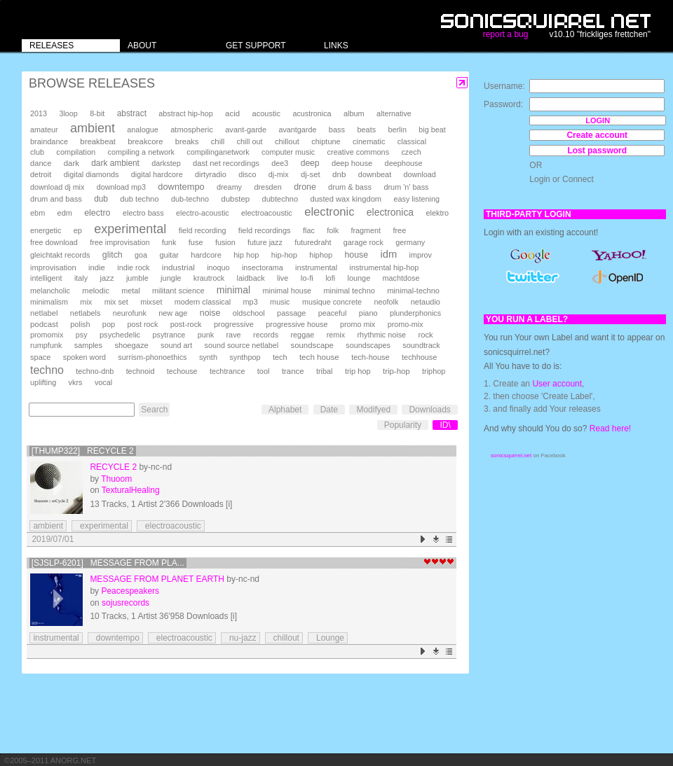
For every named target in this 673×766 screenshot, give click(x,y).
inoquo (218, 267)
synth (208, 357)
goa (141, 255)
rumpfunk (46, 345)
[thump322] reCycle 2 (83, 451)
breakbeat (98, 141)
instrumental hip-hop (384, 267)
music (280, 302)
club (37, 152)
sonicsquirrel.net (511, 455)
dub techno (139, 199)
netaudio (425, 302)
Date (329, 410)
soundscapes (368, 345)
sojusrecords (125, 603)
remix (336, 334)
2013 (38, 113)
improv (420, 255)
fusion (225, 242)
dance (40, 163)
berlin (397, 129)
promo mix (357, 324)
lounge (358, 278)
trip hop (358, 371)
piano (368, 313)
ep (78, 230)
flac (309, 230)
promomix (46, 334)
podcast (44, 324)
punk (206, 334)
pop (108, 324)
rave (233, 334)
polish (80, 324)
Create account (596, 135)
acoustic (266, 113)
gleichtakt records (60, 255)
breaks (187, 141)
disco (247, 174)
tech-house (370, 357)
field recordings (264, 230)
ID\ (445, 425)
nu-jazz (240, 638)
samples (88, 345)
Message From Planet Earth (157, 579)
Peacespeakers (130, 591)
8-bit (97, 113)
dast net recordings (226, 163)
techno (47, 370)
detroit (40, 174)
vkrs (76, 382)
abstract (132, 113)
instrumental (316, 267)
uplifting (43, 382)
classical (411, 141)
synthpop (244, 357)
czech (411, 152)
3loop (68, 113)
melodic (95, 290)
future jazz (265, 242)
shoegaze (131, 345)
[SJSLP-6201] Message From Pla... (108, 563)
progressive (234, 324)
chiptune (325, 141)
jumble (137, 278)
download (420, 174)
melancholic (50, 290)
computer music (288, 152)
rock (425, 334)
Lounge (327, 638)
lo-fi (307, 278)
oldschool (249, 313)
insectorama (262, 267)
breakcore (145, 141)
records (265, 334)
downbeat (374, 174)
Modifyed (373, 410)
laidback (251, 278)
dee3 (279, 163)
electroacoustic (266, 213)
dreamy (229, 187)
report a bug (506, 34)
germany (410, 242)
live (282, 278)
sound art (176, 345)
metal (130, 290)
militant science (178, 290)
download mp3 (121, 187)
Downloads (429, 410)
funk (169, 242)
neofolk (386, 302)
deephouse (404, 163)
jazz (107, 278)
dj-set (310, 174)
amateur (44, 129)
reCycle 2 (113, 467)
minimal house (287, 290)
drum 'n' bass (405, 187)
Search (154, 410)
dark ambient (115, 163)
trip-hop (396, 371)
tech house (319, 356)
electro (97, 213)
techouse (182, 371)
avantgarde (297, 129)
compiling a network (141, 152)
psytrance (169, 334)
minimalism (49, 302)
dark (71, 163)
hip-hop (284, 255)
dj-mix (278, 174)
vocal (103, 382)
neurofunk (130, 313)
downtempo (181, 186)
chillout (287, 141)
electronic (329, 211)
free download (54, 242)
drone (305, 187)
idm (388, 254)
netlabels (85, 313)
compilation (75, 152)
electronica (390, 212)
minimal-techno (413, 290)
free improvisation (119, 242)
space (40, 357)
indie (96, 267)
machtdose (401, 278)
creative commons (358, 152)
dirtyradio (210, 174)
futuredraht (312, 242)
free (399, 230)
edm (64, 213)
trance (293, 371)
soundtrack (421, 345)
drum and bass (56, 199)
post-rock (186, 324)
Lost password (597, 150)
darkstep (165, 163)
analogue (142, 129)
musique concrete (332, 302)
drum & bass (350, 187)
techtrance (227, 371)
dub (101, 199)
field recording (202, 230)
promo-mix (405, 324)
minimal (233, 289)
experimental (130, 229)
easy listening (417, 199)
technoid (140, 371)
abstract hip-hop (185, 113)
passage (291, 313)
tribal (324, 371)
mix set (116, 302)
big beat (432, 129)
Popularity (402, 425)
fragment (366, 230)
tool (263, 371)
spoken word (84, 357)
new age (172, 313)
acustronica (311, 113)
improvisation (53, 267)
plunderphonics (415, 313)
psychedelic (120, 334)
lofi (330, 278)
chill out (250, 141)
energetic (45, 230)
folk (333, 230)
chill (218, 141)
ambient (92, 128)
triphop (433, 371)
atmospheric (191, 129)
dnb (339, 174)
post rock (143, 324)
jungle (171, 278)
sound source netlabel (241, 345)
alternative (394, 113)
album (354, 113)
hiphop (320, 255)
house (356, 255)
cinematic (369, 141)
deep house (352, 163)
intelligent (46, 278)
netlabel (43, 313)
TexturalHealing (131, 490)
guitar (169, 255)
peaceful (332, 313)
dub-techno (190, 199)
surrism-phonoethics (152, 357)
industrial (178, 267)
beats (366, 129)
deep (310, 163)
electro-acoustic (202, 213)
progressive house (296, 324)
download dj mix (57, 187)
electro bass (143, 213)
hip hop (246, 255)
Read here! (610, 428)
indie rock (133, 267)
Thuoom (116, 479)
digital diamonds (91, 174)
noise (210, 313)
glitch (112, 255)
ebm (37, 213)
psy (82, 334)
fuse (196, 242)
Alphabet (284, 410)
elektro (437, 213)
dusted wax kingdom (345, 199)
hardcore (206, 255)
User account (557, 384)
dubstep (235, 199)
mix (86, 302)
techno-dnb (95, 371)
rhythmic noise (381, 334)
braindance (49, 141)
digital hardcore (157, 174)
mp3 (250, 302)
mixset (151, 302)
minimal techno (348, 290)
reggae (302, 334)
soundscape (311, 345)
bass (337, 129)
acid (232, 113)
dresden (267, 187)
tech (280, 357)
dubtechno (280, 199)
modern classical (203, 302)
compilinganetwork (217, 152)
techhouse (419, 357)
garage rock (363, 242)
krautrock (208, 278)
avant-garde (245, 129)
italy (81, 278)
